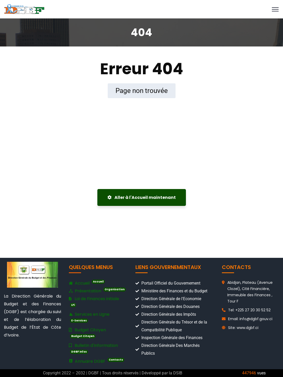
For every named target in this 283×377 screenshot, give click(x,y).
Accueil (87, 283)
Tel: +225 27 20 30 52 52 (249, 310)
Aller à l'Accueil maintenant (141, 197)
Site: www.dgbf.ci (243, 327)
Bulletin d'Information (93, 348)
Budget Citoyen (87, 332)
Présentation (97, 291)
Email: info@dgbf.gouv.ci (250, 318)
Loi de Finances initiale (94, 301)
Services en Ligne (89, 317)
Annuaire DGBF (96, 361)
